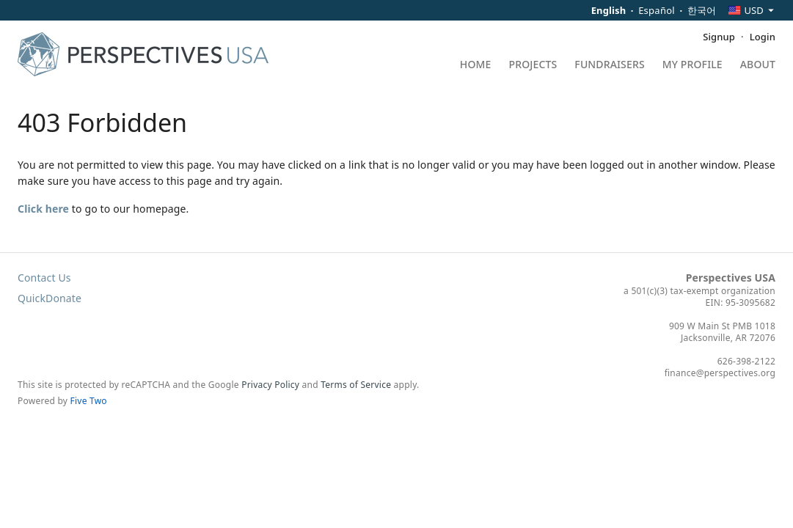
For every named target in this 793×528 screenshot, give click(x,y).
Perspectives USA (730, 278)
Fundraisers (609, 65)
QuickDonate (49, 298)
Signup (719, 36)
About (757, 65)
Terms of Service (356, 384)
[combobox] (751, 10)
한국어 (702, 10)
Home (475, 65)
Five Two (88, 401)
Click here (43, 209)
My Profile (692, 65)
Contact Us (44, 278)
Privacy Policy (270, 384)
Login (762, 36)
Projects (533, 65)
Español (656, 10)
